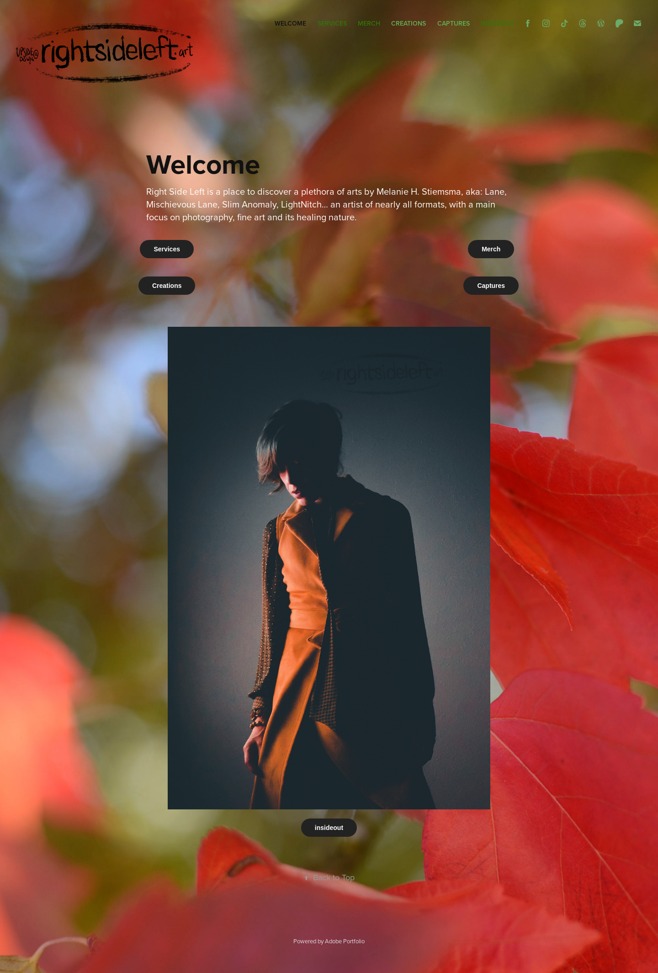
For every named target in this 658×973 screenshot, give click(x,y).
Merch (369, 23)
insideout (497, 23)
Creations (408, 23)
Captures (453, 23)
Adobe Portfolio (345, 941)
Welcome (290, 23)
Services (332, 23)
